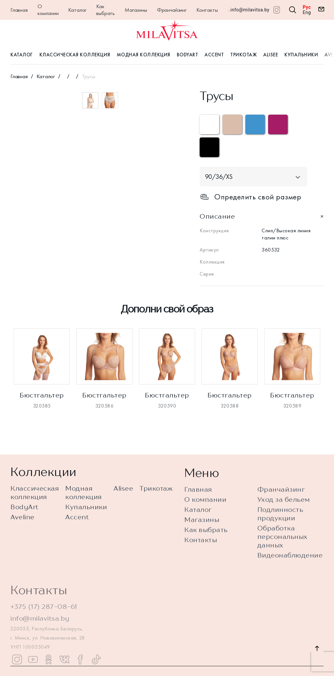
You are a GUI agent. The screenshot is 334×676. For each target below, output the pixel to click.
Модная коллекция (143, 55)
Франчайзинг (172, 10)
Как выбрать (105, 9)
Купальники (301, 55)
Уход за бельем (283, 522)
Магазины (136, 10)
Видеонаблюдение (290, 578)
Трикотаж (243, 55)
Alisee (270, 55)
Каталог (77, 10)
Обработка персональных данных (282, 559)
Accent (214, 55)
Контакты (207, 10)
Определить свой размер (250, 197)
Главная (19, 10)
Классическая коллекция (74, 55)
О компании (48, 9)
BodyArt (187, 55)
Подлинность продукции (280, 536)
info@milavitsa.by (250, 9)
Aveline (22, 522)
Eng (307, 12)
